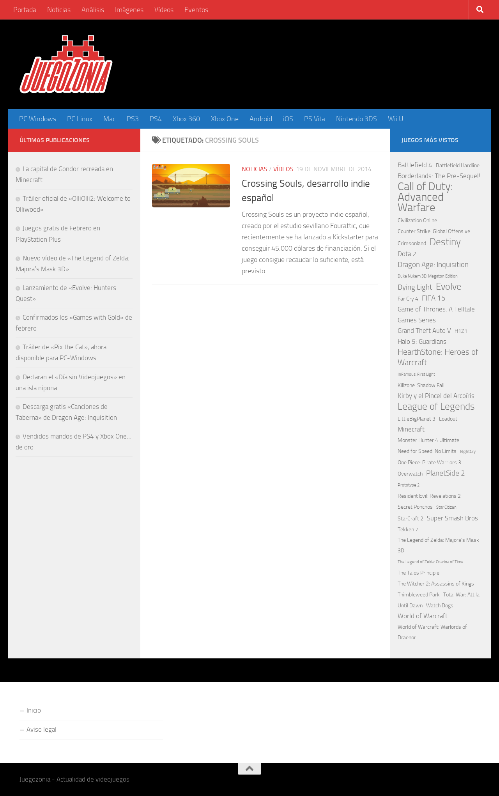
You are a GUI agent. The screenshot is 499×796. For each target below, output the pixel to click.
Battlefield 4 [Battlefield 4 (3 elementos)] (415, 165)
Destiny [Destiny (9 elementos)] (445, 242)
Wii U (395, 119)
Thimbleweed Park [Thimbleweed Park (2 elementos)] (419, 594)
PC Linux (79, 119)
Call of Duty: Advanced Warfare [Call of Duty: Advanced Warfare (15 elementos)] (425, 197)
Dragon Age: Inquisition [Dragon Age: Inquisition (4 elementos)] (433, 264)
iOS (288, 119)
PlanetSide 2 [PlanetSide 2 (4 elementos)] (445, 473)
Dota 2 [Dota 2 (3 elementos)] (407, 254)
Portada (24, 9)
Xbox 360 (186, 119)
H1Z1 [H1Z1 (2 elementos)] (461, 331)
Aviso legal (42, 729)
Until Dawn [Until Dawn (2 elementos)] (410, 605)
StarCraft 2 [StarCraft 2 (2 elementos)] (410, 518)
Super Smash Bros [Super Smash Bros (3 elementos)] (452, 518)
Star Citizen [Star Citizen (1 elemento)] (446, 507)
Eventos (196, 9)
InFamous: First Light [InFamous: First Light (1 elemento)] (416, 374)
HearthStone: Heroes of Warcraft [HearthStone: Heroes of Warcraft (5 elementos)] (438, 357)
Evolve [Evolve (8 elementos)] (448, 286)
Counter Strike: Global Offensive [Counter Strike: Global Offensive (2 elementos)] (434, 231)
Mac (109, 119)
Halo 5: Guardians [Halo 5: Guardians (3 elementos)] (422, 341)
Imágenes (129, 9)
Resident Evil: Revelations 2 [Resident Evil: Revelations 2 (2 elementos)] (429, 496)
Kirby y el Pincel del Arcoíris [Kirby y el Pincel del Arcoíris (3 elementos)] (436, 396)
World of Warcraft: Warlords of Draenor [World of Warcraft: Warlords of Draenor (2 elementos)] (432, 632)
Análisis (92, 9)
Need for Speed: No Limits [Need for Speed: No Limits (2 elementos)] (427, 451)
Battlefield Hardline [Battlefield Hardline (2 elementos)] (458, 165)
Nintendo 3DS (356, 119)
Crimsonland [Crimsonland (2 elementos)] (412, 243)
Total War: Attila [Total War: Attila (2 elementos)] (461, 594)
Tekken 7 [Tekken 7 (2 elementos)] (408, 529)
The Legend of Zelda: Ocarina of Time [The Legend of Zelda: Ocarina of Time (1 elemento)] (431, 561)
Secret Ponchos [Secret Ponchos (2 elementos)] (415, 507)
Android (261, 119)
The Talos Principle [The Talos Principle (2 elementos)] (418, 573)
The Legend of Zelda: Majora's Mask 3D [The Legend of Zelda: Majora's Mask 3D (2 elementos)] (438, 545)
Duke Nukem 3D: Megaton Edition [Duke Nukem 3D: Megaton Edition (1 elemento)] (428, 276)
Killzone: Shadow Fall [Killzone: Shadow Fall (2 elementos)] (421, 385)
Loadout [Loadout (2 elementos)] (448, 419)
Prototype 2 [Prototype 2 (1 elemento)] (408, 485)
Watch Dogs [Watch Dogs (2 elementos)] (439, 605)
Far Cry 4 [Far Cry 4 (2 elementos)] (408, 298)
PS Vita (314, 119)
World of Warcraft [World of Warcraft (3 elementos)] (423, 616)
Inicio (34, 710)
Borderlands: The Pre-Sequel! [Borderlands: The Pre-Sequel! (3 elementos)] (439, 176)
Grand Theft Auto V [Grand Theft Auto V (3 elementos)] (424, 330)
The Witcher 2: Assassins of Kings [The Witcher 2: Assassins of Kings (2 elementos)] (436, 583)
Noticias (59, 9)
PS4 (156, 119)
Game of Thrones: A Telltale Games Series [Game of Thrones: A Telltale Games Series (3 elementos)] (436, 314)
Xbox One (225, 119)
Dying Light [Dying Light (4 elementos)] (415, 287)
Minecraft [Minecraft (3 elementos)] (411, 429)
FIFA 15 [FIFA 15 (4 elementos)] (434, 298)
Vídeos (163, 9)
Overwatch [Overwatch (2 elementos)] (410, 474)
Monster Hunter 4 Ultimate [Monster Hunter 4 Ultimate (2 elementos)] (428, 440)
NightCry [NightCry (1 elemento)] (468, 451)
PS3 (133, 119)
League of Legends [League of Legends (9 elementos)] (436, 406)
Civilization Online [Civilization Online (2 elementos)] (417, 220)
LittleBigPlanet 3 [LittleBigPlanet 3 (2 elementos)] (416, 419)
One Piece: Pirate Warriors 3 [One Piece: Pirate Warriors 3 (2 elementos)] (429, 462)
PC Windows (37, 119)
